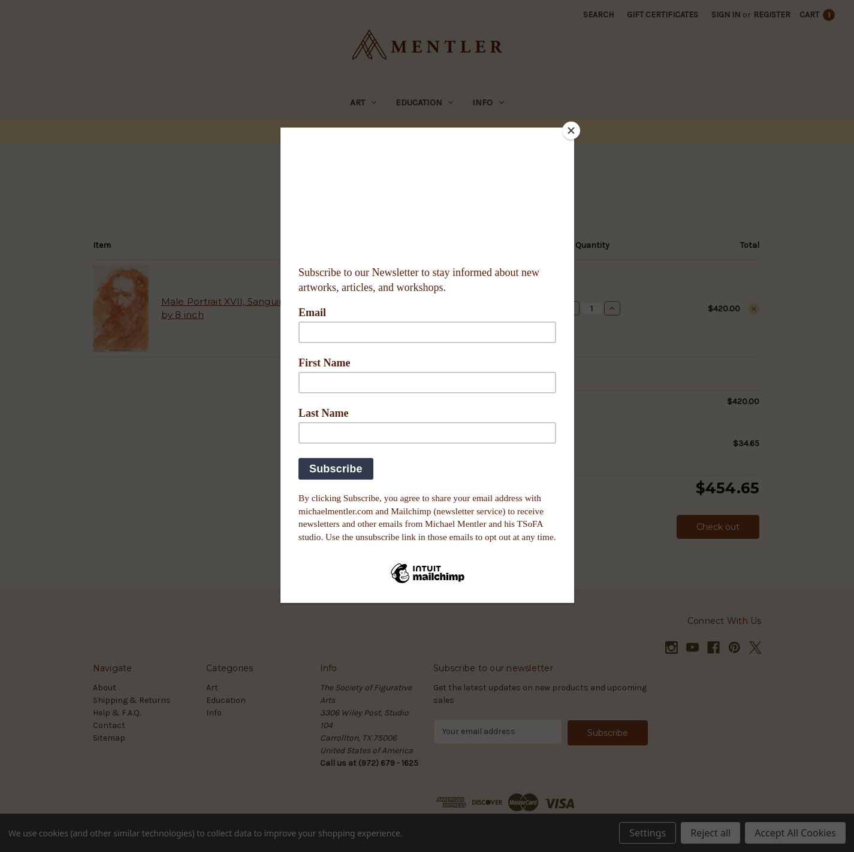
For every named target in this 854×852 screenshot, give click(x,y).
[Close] (571, 131)
